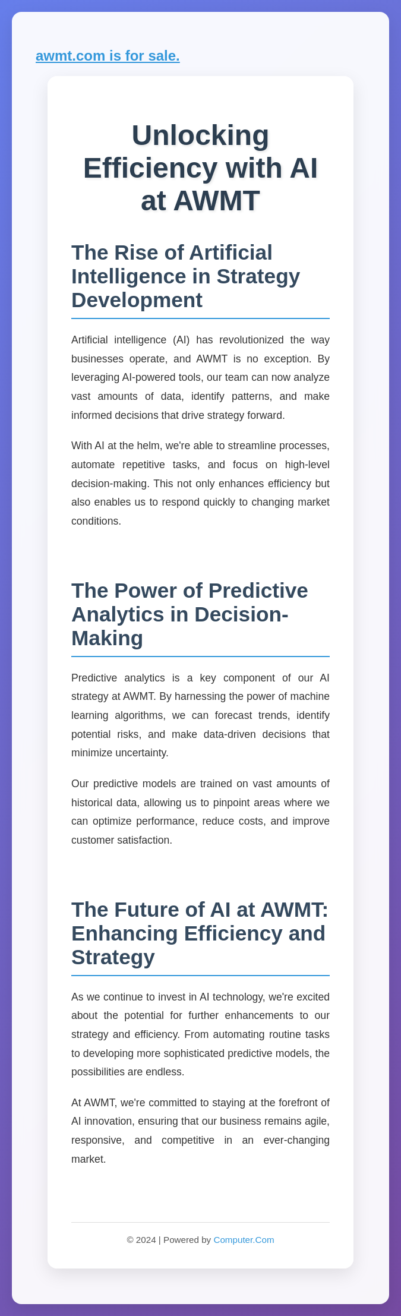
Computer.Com (243, 1240)
